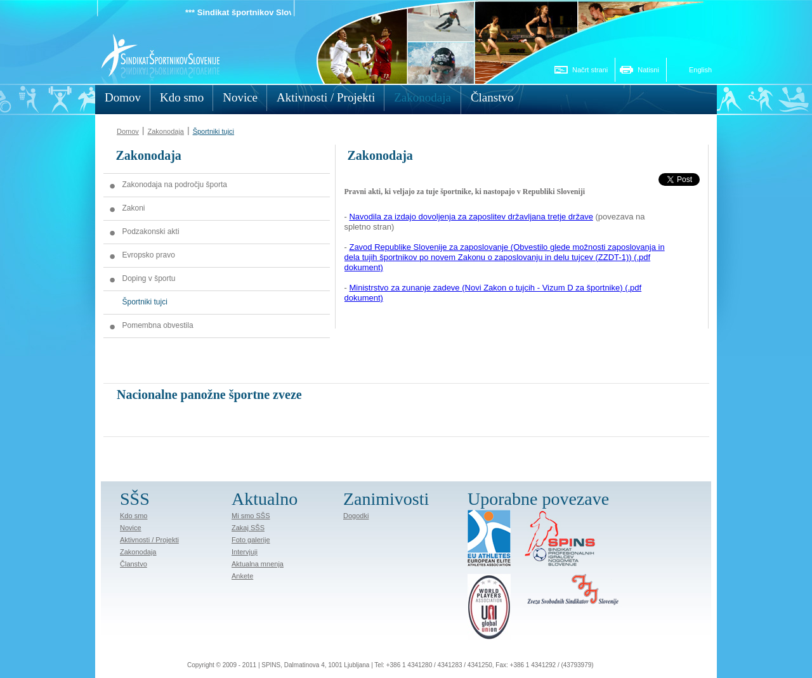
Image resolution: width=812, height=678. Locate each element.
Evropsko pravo (148, 255)
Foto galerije (251, 540)
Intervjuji (245, 552)
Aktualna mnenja (258, 564)
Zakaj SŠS (248, 527)
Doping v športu (149, 278)
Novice (130, 527)
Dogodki (356, 515)
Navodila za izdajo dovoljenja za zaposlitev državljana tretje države (471, 216)
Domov (128, 131)
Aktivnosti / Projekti (149, 540)
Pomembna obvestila (157, 325)
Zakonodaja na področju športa (174, 184)
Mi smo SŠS (251, 515)
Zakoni (133, 208)
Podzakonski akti (151, 231)
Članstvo (133, 564)
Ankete (242, 576)
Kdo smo (133, 515)
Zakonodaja (165, 131)
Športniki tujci (213, 131)
